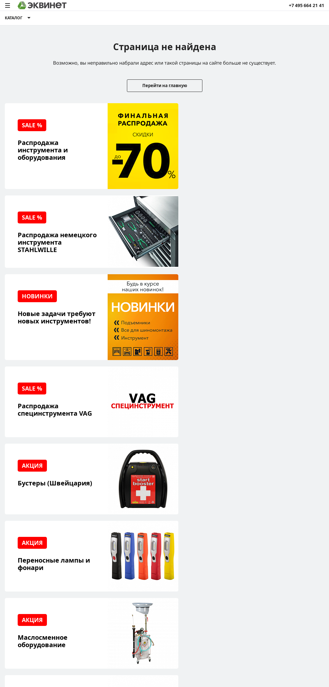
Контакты (75, 581)
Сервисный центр (25, 561)
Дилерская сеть (82, 571)
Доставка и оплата (25, 591)
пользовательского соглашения (157, 662)
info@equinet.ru (306, 543)
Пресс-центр (79, 551)
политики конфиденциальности (87, 662)
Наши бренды (20, 581)
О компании (78, 541)
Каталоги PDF (79, 561)
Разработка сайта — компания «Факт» (291, 620)
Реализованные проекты (32, 541)
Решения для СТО (25, 551)
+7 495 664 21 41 (306, 5)
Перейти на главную (164, 85)
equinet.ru (141, 617)
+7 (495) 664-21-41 (304, 551)
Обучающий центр (26, 571)
